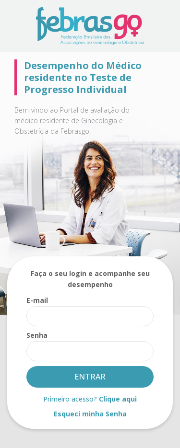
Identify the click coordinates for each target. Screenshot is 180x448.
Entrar (90, 376)
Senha (37, 335)
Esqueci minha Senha (90, 413)
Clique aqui (118, 398)
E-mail (37, 300)
